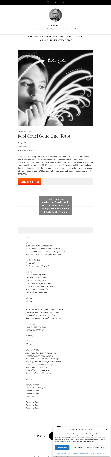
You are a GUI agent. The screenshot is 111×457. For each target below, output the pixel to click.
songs (20, 131)
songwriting (30, 131)
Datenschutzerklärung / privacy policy (78, 453)
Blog (30, 36)
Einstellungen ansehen (97, 448)
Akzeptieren (62, 448)
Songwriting (49, 36)
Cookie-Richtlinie (61, 453)
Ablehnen (78, 448)
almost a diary (55, 25)
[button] (107, 429)
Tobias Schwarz (23, 146)
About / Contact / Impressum (98, 453)
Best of (38, 36)
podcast (20, 150)
